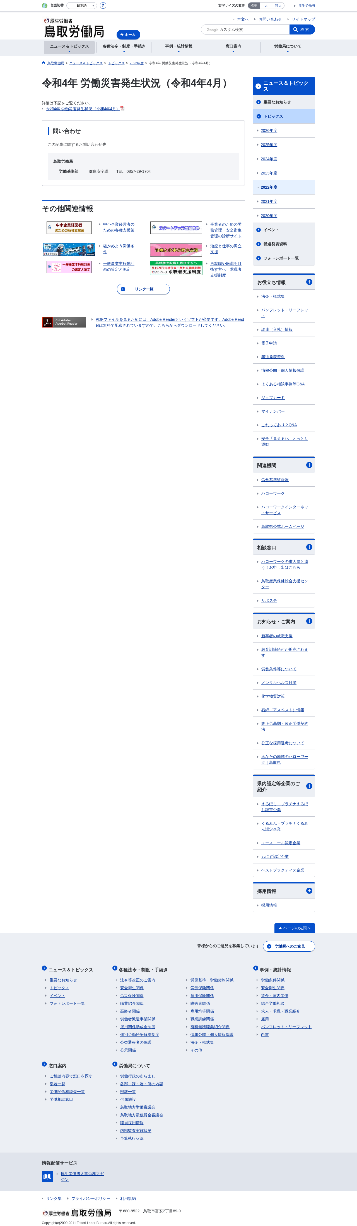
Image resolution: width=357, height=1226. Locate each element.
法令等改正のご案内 (137, 978)
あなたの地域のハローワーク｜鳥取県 (284, 760)
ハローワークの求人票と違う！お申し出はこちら (284, 565)
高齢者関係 (130, 1009)
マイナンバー (273, 411)
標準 (253, 6)
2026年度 (269, 130)
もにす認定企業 (275, 858)
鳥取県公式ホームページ (282, 527)
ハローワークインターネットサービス (284, 510)
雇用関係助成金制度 (137, 1025)
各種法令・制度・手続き (144, 969)
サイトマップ (303, 19)
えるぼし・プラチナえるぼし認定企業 (284, 808)
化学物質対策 (273, 697)
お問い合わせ (270, 19)
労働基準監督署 (275, 480)
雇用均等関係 (202, 1009)
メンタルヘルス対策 (278, 683)
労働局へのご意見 (290, 947)
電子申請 (269, 343)
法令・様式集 (273, 296)
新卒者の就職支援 (277, 637)
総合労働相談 (272, 1001)
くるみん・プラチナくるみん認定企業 (284, 828)
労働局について (135, 1062)
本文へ (243, 19)
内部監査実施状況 (135, 1126)
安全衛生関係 (132, 986)
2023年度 (269, 173)
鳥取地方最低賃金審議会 (141, 1111)
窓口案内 (58, 1062)
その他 (196, 1048)
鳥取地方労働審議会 (137, 1103)
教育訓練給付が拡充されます (284, 653)
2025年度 (269, 144)
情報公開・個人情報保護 (282, 370)
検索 (305, 29)
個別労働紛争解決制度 (139, 1033)
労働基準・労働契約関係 (211, 978)
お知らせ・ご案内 (284, 622)
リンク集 (54, 1194)
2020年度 (269, 215)
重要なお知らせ (277, 102)
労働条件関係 (272, 978)
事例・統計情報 (276, 969)
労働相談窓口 (61, 1095)
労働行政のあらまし (137, 1072)
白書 (265, 1033)
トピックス (273, 116)
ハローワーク (273, 494)
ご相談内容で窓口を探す (71, 1072)
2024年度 (269, 159)
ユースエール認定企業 (280, 844)
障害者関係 (200, 1001)
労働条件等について (278, 670)
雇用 (265, 1017)
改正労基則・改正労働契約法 (284, 727)
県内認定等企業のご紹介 (284, 788)
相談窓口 (284, 548)
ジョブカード (273, 398)
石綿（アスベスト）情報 (282, 711)
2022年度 (269, 187)
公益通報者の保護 (135, 1040)
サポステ (269, 601)
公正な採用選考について (282, 744)
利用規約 (128, 1194)
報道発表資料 (275, 244)
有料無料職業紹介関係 (210, 1025)
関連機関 (284, 465)
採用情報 (284, 892)
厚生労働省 (306, 6)
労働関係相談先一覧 (67, 1087)
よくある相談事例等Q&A (283, 384)
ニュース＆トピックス (285, 86)
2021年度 (269, 201)
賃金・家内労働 (274, 994)
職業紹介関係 (132, 1001)
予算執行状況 (132, 1134)
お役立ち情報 (284, 282)
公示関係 (128, 1048)
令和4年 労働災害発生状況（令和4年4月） (83, 109)
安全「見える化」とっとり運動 (284, 442)
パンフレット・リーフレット (284, 313)
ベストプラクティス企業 (282, 871)
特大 (278, 6)
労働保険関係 (202, 986)
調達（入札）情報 (277, 330)
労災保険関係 (132, 994)
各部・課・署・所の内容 (141, 1079)
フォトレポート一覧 (281, 258)
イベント (271, 230)
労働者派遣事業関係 (137, 1017)
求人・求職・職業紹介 (280, 1009)
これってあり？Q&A (279, 425)
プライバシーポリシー (90, 1194)
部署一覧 (57, 1079)
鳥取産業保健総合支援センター (284, 585)
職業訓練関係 (202, 1017)
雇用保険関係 (202, 994)
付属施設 (128, 1095)
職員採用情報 (132, 1118)
